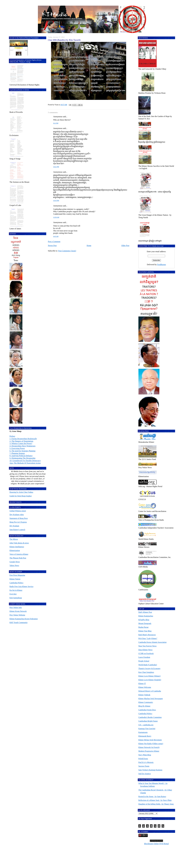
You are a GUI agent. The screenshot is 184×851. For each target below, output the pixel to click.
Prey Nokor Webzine (17, 615)
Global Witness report (18, 511)
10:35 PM (56, 200)
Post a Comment (54, 242)
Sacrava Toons (143, 766)
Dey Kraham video (17, 515)
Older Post (125, 246)
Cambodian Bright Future (148, 721)
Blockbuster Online (151, 844)
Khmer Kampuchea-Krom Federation (24, 619)
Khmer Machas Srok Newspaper (150, 699)
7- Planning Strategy (17, 453)
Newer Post (52, 246)
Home (89, 246)
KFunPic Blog (143, 620)
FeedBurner (161, 265)
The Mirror (14, 539)
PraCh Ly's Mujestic (146, 762)
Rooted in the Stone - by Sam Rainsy (152, 796)
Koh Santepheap (16, 598)
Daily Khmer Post (145, 612)
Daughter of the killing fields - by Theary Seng (156, 804)
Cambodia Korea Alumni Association (152, 642)
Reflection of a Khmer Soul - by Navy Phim (155, 800)
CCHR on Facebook (146, 653)
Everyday (13, 594)
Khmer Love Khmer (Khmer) (149, 676)
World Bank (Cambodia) (147, 665)
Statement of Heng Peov (19, 518)
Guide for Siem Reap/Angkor (21, 496)
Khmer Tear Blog (144, 631)
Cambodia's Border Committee (150, 717)
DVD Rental (164, 844)
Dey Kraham (14, 526)
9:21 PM (55, 123)
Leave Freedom (144, 657)
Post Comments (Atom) (67, 251)
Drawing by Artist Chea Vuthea (21, 492)
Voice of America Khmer (19, 554)
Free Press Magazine (17, 575)
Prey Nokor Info (16, 607)
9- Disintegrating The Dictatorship (22, 458)
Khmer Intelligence (17, 547)
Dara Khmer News (145, 650)
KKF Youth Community (19, 622)
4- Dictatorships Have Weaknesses (22, 446)
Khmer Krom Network (18, 611)
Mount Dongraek (144, 623)
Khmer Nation (15, 579)
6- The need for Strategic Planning (22, 451)
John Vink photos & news (19, 543)
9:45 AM (55, 236)
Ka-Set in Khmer (16, 590)
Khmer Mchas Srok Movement (150, 740)
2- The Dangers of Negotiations (21, 441)
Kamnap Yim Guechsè (146, 729)
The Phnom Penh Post (18, 558)
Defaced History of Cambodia (149, 691)
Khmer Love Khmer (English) (149, 680)
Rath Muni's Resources (147, 635)
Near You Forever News (147, 646)
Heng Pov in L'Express (18, 522)
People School (143, 661)
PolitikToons (143, 759)
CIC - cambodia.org (145, 725)
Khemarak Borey (144, 736)
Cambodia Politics (16, 583)
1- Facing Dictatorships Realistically (23, 439)
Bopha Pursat (143, 627)
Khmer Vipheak (144, 695)
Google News (15, 562)
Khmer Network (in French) (148, 747)
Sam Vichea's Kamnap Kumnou (150, 770)
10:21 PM (56, 167)
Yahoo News (14, 565)
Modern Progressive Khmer (148, 751)
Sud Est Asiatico (144, 774)
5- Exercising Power (17, 448)
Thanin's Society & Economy (149, 668)
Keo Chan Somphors (146, 672)
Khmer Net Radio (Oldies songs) (150, 744)
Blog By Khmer (144, 706)
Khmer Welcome (144, 687)
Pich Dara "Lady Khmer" (147, 638)
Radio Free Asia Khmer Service (21, 586)
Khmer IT (142, 684)
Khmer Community (145, 702)
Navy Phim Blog (144, 755)
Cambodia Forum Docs (147, 710)
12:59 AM (56, 217)
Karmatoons (143, 732)
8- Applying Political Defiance (21, 456)
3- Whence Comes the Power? (21, 443)
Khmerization (15, 550)
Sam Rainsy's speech (17, 530)
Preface (12, 436)
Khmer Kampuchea (145, 616)
